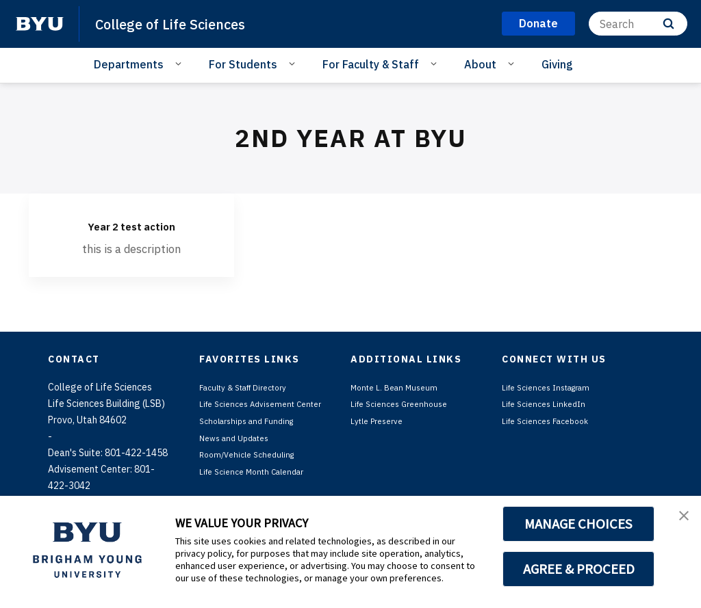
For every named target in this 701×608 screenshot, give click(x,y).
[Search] (638, 24)
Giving (557, 64)
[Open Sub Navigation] (180, 64)
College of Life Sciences (185, 23)
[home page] (40, 24)
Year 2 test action (131, 224)
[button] (678, 520)
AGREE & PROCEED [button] (579, 569)
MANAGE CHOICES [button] (578, 523)
